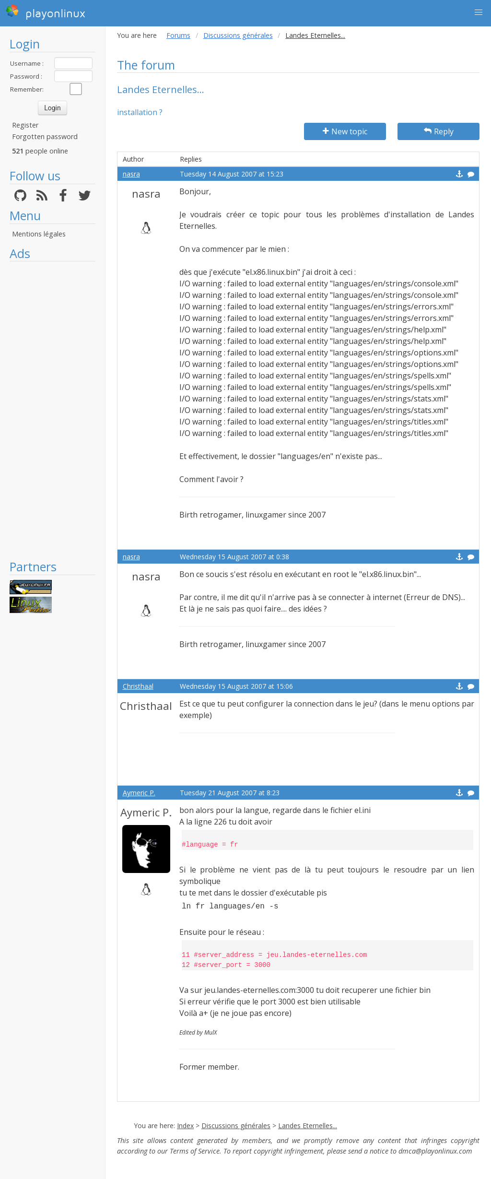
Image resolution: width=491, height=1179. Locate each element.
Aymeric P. (139, 792)
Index (185, 1125)
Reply (439, 131)
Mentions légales (39, 233)
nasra (131, 173)
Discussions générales (238, 35)
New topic (345, 131)
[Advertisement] (52, 410)
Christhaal (138, 686)
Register (25, 125)
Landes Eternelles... (307, 1125)
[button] (478, 12)
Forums (178, 35)
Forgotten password (45, 136)
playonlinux (45, 12)
